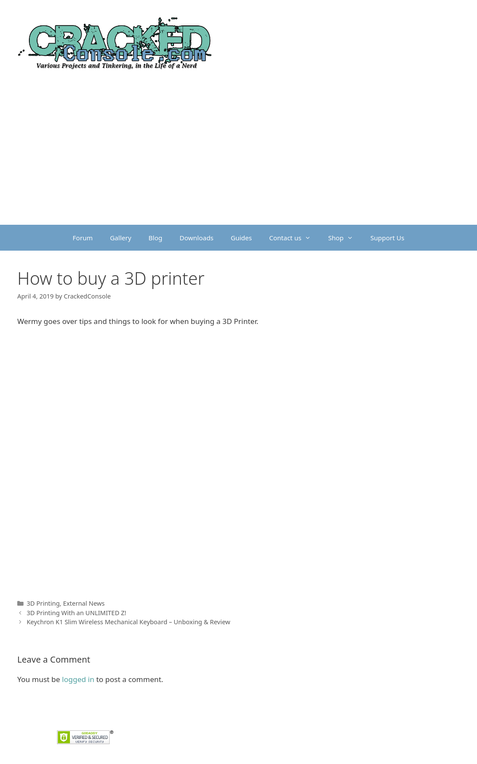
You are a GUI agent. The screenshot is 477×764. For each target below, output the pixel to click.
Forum (82, 237)
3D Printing (43, 603)
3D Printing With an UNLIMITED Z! (76, 613)
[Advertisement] (238, 160)
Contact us (294, 238)
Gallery (120, 237)
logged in (78, 679)
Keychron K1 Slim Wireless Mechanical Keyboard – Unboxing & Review (129, 622)
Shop (345, 238)
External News (84, 603)
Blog (155, 237)
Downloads (197, 237)
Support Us (387, 237)
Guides (241, 237)
